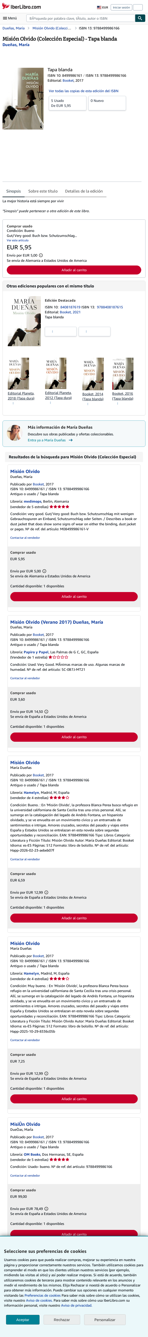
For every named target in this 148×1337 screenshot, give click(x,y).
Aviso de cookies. (39, 1300)
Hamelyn (31, 792)
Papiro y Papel (36, 652)
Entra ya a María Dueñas (51, 440)
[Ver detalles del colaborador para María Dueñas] (16, 44)
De (67, 103)
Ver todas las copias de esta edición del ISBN (83, 91)
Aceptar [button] (22, 1320)
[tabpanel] (72, 206)
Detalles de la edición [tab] (84, 191)
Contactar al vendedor (25, 537)
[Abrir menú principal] (11, 18)
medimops (32, 501)
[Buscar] (140, 18)
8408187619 (70, 307)
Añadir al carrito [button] (74, 270)
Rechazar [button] (62, 1320)
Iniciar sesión (121, 7)
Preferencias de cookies (43, 1295)
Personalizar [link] (104, 1319)
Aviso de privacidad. (76, 1305)
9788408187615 (110, 307)
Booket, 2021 (70, 312)
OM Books (32, 1154)
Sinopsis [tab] (13, 191)
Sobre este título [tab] (43, 191)
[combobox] (80, 18)
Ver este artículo (18, 240)
